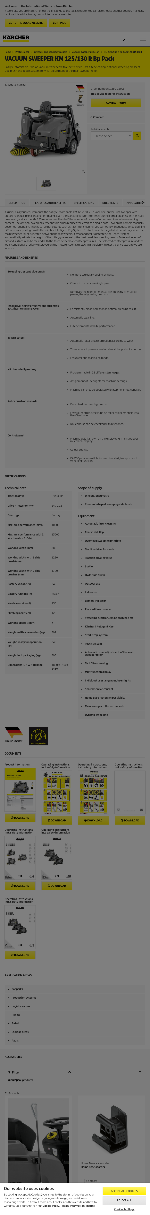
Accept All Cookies (124, 1191)
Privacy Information (73, 1206)
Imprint (90, 1206)
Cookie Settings (124, 1209)
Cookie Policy (51, 1206)
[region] (75, 1199)
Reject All (124, 1200)
